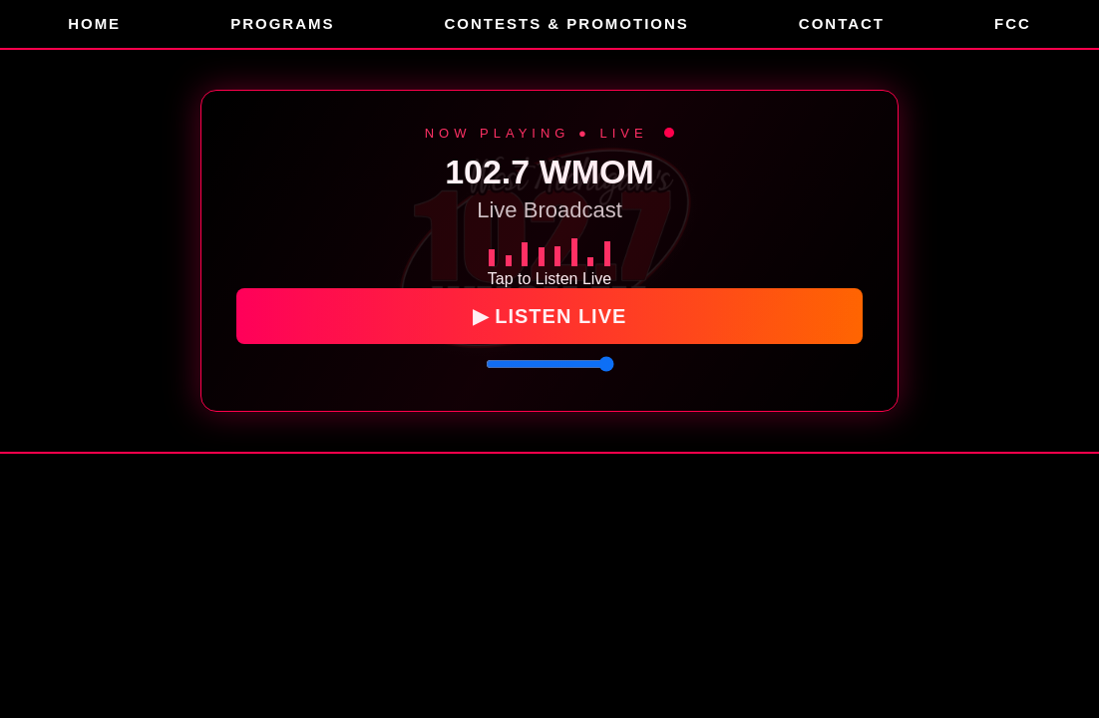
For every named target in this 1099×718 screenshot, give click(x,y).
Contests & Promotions (566, 23)
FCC (1012, 23)
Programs (282, 23)
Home (94, 23)
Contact (842, 23)
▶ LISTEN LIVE (550, 317)
